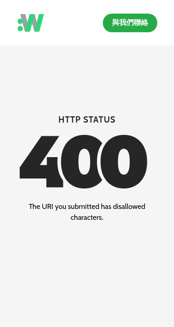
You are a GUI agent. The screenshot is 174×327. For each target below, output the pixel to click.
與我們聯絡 (130, 22)
